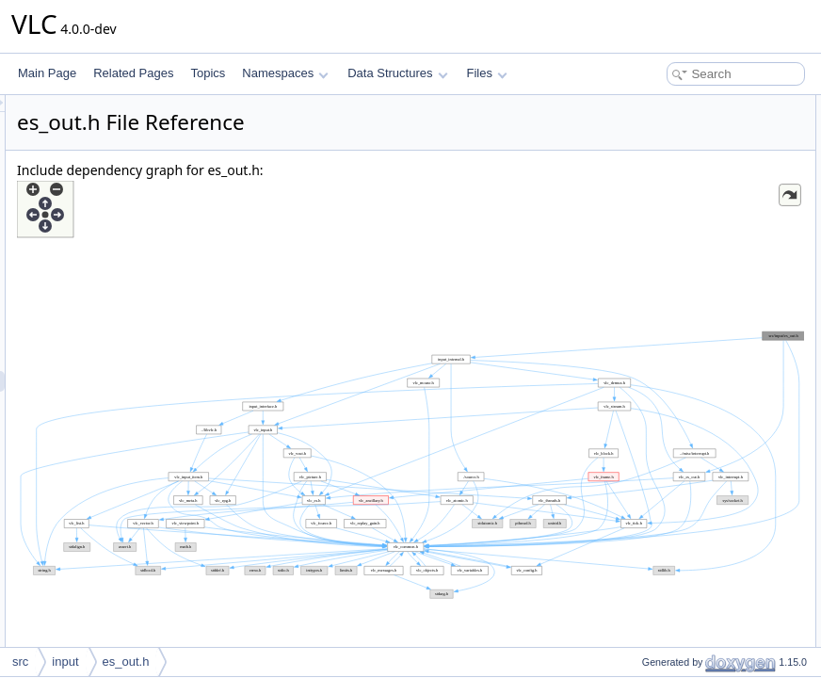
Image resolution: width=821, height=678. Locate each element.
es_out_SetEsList (670, 437)
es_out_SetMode (669, 333)
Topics (207, 73)
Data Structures (397, 73)
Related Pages (133, 73)
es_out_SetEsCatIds (677, 457)
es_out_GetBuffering (678, 519)
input (65, 661)
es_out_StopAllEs (671, 478)
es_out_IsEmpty (666, 540)
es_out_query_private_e (687, 250)
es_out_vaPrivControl (680, 292)
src (20, 661)
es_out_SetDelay (669, 582)
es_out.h (126, 661)
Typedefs (634, 167)
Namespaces (285, 73)
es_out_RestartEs (671, 395)
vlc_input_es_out (668, 146)
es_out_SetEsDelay (675, 561)
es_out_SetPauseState (684, 623)
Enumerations (646, 209)
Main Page (47, 73)
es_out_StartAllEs (671, 499)
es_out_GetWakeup (676, 416)
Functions (635, 271)
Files (487, 73)
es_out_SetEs (661, 354)
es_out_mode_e (666, 229)
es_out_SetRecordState (686, 602)
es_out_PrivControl (674, 312)
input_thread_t (662, 188)
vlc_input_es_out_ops (680, 126)
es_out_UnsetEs (667, 374)
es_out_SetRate (666, 644)
